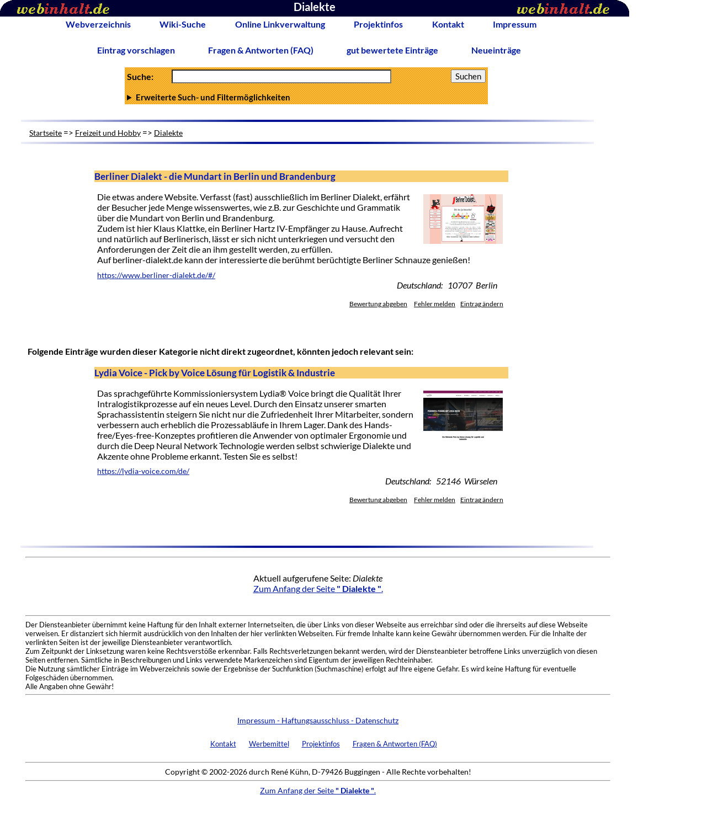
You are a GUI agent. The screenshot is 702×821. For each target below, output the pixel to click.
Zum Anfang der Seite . (318, 588)
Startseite (45, 132)
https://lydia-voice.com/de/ (143, 471)
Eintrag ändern (481, 303)
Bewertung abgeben (378, 303)
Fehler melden (434, 303)
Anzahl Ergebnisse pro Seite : (306, 97)
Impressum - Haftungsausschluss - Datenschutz (317, 720)
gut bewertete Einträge (392, 50)
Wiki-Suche (182, 24)
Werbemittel (269, 743)
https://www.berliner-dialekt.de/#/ (156, 275)
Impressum (514, 24)
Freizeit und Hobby (108, 132)
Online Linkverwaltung (280, 24)
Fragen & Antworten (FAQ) (261, 50)
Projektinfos (378, 24)
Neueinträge (496, 50)
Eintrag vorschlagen (136, 50)
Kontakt (448, 24)
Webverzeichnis (98, 24)
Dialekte (168, 132)
